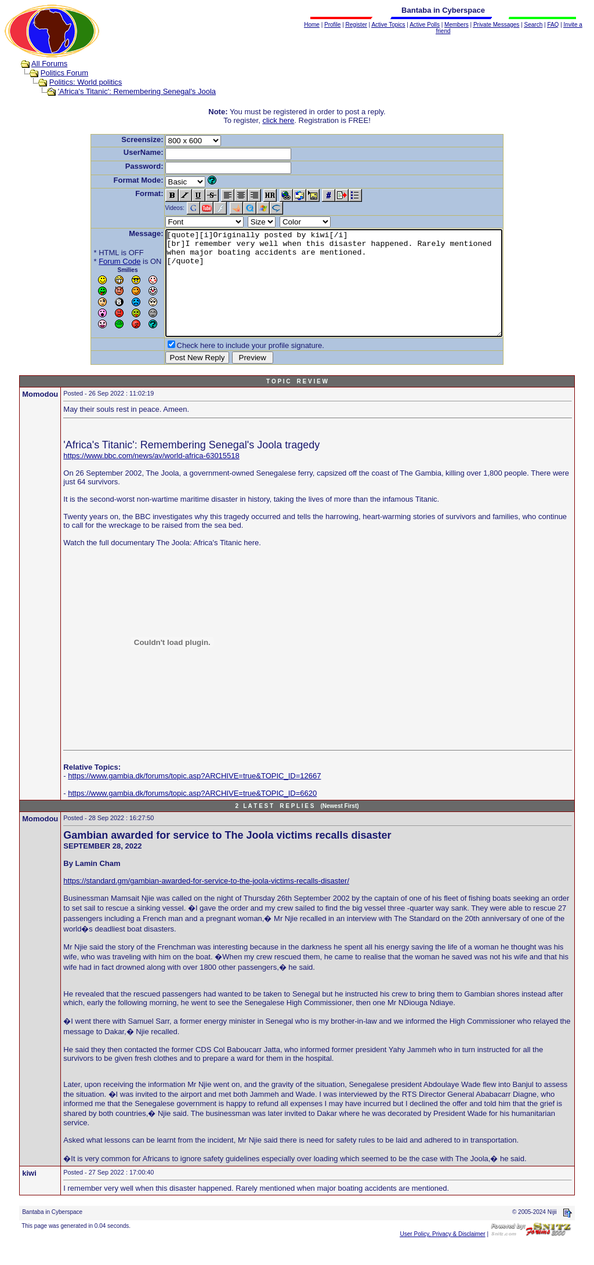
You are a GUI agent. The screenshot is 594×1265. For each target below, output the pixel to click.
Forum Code (99, 261)
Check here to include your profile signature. (230, 366)
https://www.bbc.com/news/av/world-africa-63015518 (151, 476)
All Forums (49, 63)
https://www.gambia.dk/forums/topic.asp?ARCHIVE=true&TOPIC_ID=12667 (194, 796)
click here (278, 120)
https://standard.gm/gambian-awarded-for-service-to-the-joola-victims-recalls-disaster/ (206, 901)
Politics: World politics (85, 82)
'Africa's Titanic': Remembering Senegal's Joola (137, 91)
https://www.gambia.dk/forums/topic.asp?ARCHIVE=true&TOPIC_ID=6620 (192, 814)
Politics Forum (64, 72)
